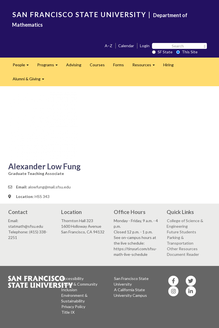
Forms (118, 64)
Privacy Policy (73, 306)
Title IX (68, 312)
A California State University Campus (130, 292)
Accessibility (72, 278)
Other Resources (182, 248)
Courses (97, 64)
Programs (49, 66)
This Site (187, 51)
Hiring (168, 64)
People (23, 66)
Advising (73, 64)
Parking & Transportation (180, 240)
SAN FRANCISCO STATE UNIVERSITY (79, 14)
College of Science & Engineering (185, 223)
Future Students (181, 231)
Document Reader (183, 254)
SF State (162, 51)
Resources (145, 66)
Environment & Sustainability (74, 298)
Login (144, 45)
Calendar (126, 45)
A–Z (108, 45)
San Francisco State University (131, 281)
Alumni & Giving (30, 80)
